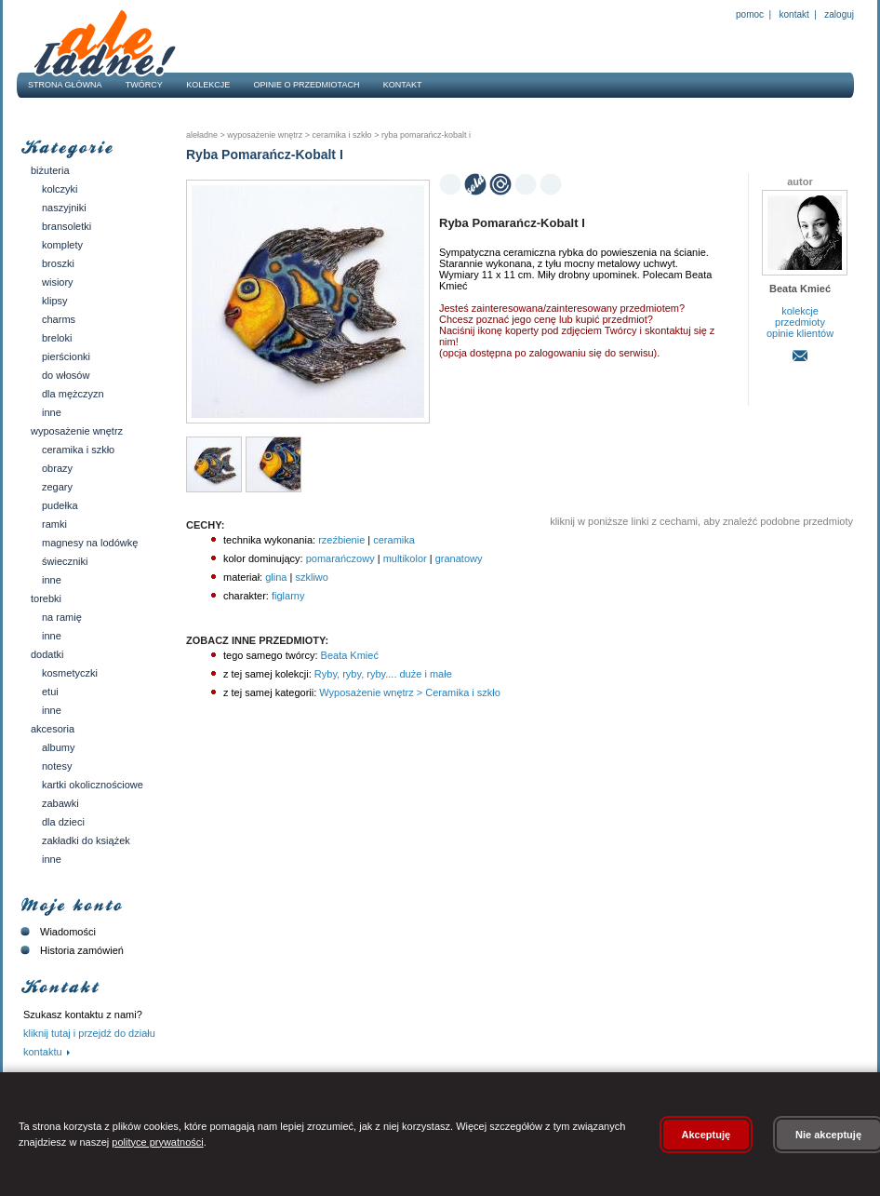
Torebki (46, 598)
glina (276, 577)
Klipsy (55, 300)
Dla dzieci (63, 821)
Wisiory (57, 282)
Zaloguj (838, 14)
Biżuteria (50, 170)
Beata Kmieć (348, 655)
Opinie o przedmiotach (307, 84)
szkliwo (311, 577)
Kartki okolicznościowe (92, 784)
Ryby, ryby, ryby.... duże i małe (382, 673)
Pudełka (60, 505)
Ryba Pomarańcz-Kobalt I (425, 135)
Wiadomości (56, 931)
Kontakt (794, 14)
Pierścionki (66, 356)
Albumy (58, 747)
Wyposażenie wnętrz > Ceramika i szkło (408, 692)
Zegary (57, 486)
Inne (51, 412)
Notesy (57, 766)
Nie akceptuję (828, 1134)
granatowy (459, 558)
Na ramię (62, 617)
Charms (58, 319)
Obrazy (57, 468)
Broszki (58, 263)
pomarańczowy (340, 558)
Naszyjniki (64, 207)
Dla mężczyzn (73, 393)
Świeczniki (65, 561)
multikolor (405, 558)
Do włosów (65, 375)
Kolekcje (208, 84)
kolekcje (800, 310)
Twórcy (144, 84)
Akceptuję (706, 1134)
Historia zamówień (70, 950)
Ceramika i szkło (78, 449)
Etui (50, 691)
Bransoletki (66, 226)
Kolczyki (60, 189)
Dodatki (47, 654)
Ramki (54, 524)
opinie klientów (800, 333)
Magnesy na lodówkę (90, 542)
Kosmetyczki (70, 673)
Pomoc (750, 14)
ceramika (394, 539)
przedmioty (800, 322)
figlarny (288, 595)
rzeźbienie (341, 539)
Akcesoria (52, 728)
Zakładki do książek (86, 840)
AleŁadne (202, 135)
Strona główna (65, 84)
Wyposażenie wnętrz (77, 431)
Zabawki (60, 803)
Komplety (62, 244)
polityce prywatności (157, 1142)
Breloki (57, 337)
